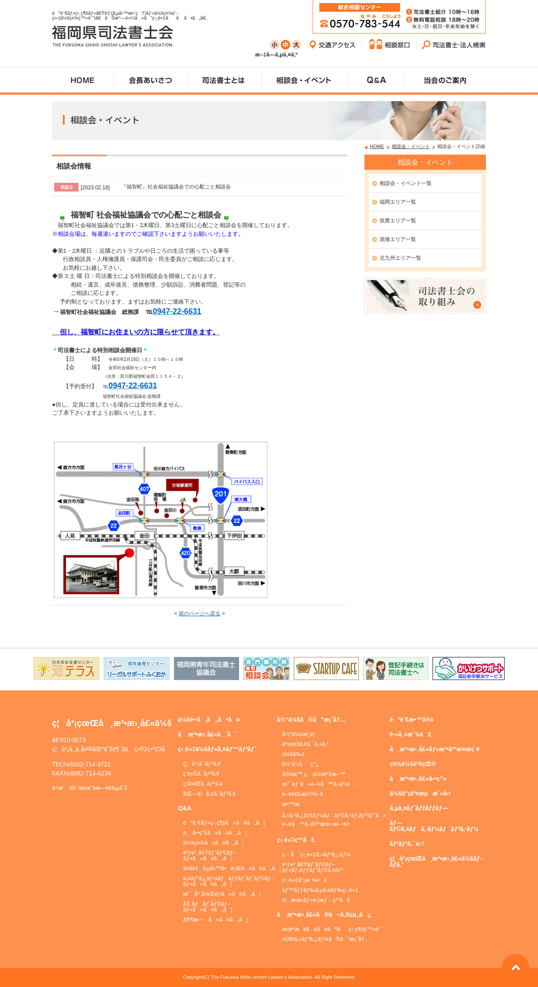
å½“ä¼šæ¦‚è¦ (300, 734)
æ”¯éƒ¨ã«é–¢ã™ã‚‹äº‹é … (319, 784)
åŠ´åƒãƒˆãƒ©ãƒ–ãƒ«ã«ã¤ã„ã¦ (207, 907)
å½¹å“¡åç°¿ (300, 764)
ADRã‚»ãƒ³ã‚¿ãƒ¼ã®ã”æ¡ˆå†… (326, 939)
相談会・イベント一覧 (406, 183)
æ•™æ (295, 804)
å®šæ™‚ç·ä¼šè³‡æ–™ (313, 774)
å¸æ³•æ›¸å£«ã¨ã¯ (208, 734)
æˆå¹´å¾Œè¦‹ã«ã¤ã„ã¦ (222, 894)
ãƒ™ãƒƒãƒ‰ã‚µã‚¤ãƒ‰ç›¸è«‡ (320, 890)
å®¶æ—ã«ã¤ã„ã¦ (215, 919)
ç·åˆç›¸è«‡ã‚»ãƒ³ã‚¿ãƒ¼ (316, 854)
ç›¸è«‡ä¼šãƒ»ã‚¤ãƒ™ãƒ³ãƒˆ (217, 749)
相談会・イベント (411, 146)
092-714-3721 (92, 764)
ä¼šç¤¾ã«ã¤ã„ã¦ (213, 842)
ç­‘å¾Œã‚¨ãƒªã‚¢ (203, 783)
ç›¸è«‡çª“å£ (296, 840)
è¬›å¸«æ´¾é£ (410, 734)
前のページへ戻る (199, 614)
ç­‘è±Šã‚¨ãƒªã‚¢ (201, 773)
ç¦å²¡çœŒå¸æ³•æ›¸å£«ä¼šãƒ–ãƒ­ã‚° (436, 861)
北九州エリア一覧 (400, 258)
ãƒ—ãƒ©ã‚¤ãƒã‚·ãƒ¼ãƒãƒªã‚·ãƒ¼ (434, 826)
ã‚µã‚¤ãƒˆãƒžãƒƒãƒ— (419, 808)
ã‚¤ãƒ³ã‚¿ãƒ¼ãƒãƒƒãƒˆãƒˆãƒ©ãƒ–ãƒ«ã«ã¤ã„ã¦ (228, 881)
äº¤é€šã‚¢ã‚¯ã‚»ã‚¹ (305, 744)
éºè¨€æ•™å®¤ (411, 719)
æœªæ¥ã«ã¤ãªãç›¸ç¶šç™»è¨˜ (332, 929)
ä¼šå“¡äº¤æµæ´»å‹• (420, 793)
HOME (377, 146)
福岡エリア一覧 (398, 202)
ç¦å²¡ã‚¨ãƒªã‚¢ (202, 763)
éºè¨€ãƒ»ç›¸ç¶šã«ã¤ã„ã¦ (224, 822)
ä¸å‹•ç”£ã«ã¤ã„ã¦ (215, 832)
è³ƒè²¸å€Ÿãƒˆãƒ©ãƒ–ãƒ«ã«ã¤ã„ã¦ (209, 855)
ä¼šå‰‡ (293, 754)
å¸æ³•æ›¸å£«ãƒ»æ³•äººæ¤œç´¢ (435, 749)
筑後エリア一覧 (398, 239)
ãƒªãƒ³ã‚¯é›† (407, 844)
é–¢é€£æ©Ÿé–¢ (302, 794)
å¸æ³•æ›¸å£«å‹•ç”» (418, 779)
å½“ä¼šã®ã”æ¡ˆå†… (311, 719)
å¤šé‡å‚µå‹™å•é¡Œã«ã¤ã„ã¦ (232, 868)
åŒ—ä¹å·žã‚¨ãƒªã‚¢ (209, 793)
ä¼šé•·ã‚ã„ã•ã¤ (209, 719)
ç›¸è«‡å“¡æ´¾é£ (304, 880)
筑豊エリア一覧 (398, 221)
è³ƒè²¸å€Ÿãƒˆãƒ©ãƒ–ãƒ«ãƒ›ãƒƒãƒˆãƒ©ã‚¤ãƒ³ (312, 867)
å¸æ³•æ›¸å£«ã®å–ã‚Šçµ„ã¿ (324, 914)
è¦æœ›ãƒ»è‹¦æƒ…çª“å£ (316, 900)
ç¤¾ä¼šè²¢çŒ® (413, 764)
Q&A (184, 808)
